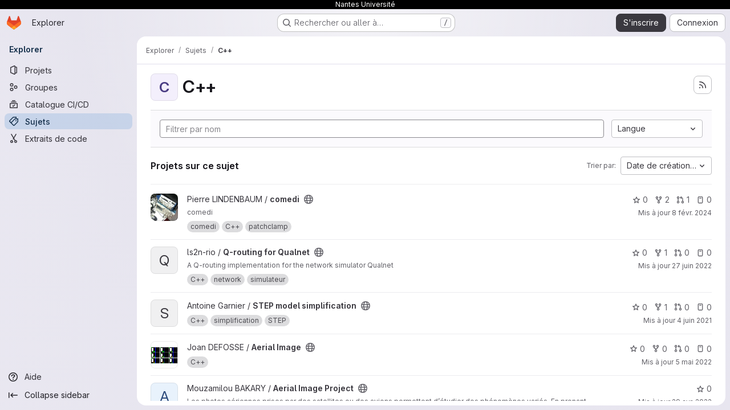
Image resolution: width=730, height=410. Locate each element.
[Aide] (68, 377)
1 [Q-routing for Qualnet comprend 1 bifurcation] (660, 252)
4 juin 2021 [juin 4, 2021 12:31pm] (694, 320)
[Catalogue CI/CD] (68, 104)
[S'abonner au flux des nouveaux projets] (703, 85)
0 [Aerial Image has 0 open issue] (704, 349)
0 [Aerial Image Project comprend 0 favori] (704, 388)
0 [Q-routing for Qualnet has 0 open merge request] (682, 252)
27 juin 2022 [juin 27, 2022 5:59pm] (692, 265)
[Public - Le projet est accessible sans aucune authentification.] (308, 199)
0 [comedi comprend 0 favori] (640, 199)
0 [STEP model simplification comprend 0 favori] (639, 307)
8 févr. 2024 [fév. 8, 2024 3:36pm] (692, 212)
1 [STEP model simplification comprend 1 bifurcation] (660, 307)
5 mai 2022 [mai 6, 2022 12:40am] (693, 362)
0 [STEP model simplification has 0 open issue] (704, 307)
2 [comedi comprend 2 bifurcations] (662, 199)
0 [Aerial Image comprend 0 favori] (637, 349)
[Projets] (68, 70)
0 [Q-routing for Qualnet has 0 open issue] (704, 252)
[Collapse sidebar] (68, 395)
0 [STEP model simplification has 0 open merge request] (682, 307)
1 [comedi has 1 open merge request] (683, 199)
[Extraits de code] (68, 138)
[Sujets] (68, 121)
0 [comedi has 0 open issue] (704, 199)
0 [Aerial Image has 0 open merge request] (682, 349)
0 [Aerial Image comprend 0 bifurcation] (659, 349)
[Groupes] (68, 87)
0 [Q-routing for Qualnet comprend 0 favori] (639, 252)
